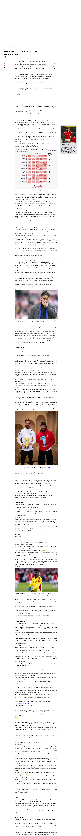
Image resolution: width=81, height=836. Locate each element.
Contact (44, 1)
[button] (34, 1)
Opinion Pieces (11, 46)
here (32, 663)
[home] (16, 1)
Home (30, 1)
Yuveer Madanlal (65, 144)
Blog (34, 1)
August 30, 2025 (29, 705)
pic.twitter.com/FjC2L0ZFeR (22, 703)
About (39, 1)
